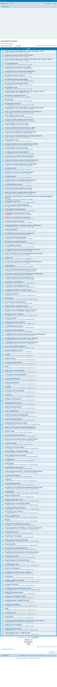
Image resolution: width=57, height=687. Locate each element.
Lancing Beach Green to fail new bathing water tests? (21, 342)
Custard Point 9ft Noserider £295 (15, 237)
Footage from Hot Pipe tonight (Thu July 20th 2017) (21, 164)
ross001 (8, 279)
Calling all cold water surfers (14, 499)
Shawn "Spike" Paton (11, 556)
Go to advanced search (7, 43)
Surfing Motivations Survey (13, 403)
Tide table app (9, 459)
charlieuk (8, 64)
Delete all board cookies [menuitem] (40, 655)
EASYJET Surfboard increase (14, 592)
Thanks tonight (9, 431)
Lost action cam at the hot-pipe (14, 390)
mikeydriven (9, 109)
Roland (8, 577)
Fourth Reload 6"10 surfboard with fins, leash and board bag (23, 107)
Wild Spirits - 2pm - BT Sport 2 (14, 314)
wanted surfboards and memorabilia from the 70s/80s (21, 144)
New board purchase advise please (16, 241)
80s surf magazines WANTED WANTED (17, 205)
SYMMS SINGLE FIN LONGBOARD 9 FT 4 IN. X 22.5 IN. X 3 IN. (24, 91)
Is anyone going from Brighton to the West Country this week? (24, 620)
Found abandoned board (12, 483)
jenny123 (8, 157)
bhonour (8, 185)
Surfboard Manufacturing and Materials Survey (19, 278)
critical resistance (10, 472)
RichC (7, 125)
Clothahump (9, 323)
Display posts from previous (28, 637)
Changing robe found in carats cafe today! (18, 572)
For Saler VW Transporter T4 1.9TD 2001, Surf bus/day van (23, 261)
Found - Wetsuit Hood (12, 411)
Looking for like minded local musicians (17, 524)
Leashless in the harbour (12, 475)
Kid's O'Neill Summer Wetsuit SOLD (16, 83)
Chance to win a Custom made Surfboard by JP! (20, 427)
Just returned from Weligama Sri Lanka (17, 286)
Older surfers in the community (14, 370)
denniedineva (9, 404)
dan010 (8, 129)
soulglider (8, 250)
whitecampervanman (11, 589)
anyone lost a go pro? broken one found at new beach (21, 160)
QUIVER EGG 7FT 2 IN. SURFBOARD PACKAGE (20, 180)
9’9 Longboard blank (11, 63)
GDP (7, 137)
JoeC (7, 444)
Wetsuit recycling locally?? (13, 407)
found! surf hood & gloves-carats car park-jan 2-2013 (21, 439)
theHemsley (9, 283)
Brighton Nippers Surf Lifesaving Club (17, 560)
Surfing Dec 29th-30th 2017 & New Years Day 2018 (20, 132)
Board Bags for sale (11, 87)
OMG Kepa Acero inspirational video (16, 306)
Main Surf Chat (28, 68)
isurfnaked (8, 392)
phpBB (23, 658)
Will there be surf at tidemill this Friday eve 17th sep (21, 310)
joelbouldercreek (10, 315)
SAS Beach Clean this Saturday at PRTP (17, 503)
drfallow (8, 169)
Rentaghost (9, 242)
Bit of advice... (9, 576)
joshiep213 (9, 295)
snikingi (8, 573)
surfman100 (9, 291)
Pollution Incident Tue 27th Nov (14, 580)
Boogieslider (9, 605)
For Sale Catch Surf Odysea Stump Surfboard (19, 233)
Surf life (8, 96)
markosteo (8, 72)
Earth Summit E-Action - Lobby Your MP (17, 632)
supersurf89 (9, 416)
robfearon (8, 359)
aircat (7, 307)
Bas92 (8, 331)
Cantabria (8, 386)
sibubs (8, 585)
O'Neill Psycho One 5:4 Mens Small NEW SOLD (19, 71)
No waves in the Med (11, 584)
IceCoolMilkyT (9, 113)
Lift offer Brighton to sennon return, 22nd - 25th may (21, 338)
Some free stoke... (10, 544)
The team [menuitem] (29, 655)
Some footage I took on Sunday (14, 115)
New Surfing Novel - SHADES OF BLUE (17, 600)
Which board (9, 257)
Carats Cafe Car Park (11, 532)
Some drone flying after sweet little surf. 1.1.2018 (20, 128)
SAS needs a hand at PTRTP (13, 511)
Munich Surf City (10, 358)
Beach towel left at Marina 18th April (16, 548)
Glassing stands (10, 176)
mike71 (8, 327)
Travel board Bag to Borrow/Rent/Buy (16, 415)
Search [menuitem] (55, 7)
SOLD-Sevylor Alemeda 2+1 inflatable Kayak (18, 172)
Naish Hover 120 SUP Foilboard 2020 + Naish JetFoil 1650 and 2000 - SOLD (28, 59)
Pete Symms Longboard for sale (15, 95)
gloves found (9, 298)
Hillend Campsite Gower (12, 495)
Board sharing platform (12, 382)
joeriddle (8, 400)
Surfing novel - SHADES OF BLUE (15, 596)
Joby (7, 234)
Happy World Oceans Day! (13, 628)
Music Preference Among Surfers (15, 302)
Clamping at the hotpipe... (13, 604)
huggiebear (9, 145)
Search (16, 46)
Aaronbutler (9, 339)
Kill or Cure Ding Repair (12, 568)
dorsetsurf (8, 420)
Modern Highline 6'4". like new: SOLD (16, 124)
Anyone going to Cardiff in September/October (19, 156)
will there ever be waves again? (14, 447)
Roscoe (8, 569)
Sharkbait (8, 214)
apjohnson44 (9, 380)
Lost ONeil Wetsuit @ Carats (14, 326)
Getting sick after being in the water (16, 423)
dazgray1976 (9, 210)
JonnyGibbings (10, 545)
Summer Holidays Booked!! (13, 419)
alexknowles (9, 371)
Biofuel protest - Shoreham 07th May (16, 540)
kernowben (9, 428)
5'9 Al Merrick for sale (11, 140)
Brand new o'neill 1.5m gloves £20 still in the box (20, 192)
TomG (7, 263)
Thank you (8, 479)
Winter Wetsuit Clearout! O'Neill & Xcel (17, 213)
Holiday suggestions (11, 229)
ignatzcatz (8, 88)
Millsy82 (8, 259)
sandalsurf (8, 202)
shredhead (9, 271)
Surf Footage (9, 99)
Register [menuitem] (49, 3)
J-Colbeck (8, 525)
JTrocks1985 (9, 226)
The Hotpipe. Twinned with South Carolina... (18, 588)
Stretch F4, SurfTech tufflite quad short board (19, 120)
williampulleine (9, 521)
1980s (7, 608)
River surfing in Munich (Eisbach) (15, 346)
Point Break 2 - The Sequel (13, 536)
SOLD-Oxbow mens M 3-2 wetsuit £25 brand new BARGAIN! (23, 273)
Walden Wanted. (10, 265)
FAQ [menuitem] (11, 3)
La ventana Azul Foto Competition (15, 374)
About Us (8, 354)
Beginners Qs (32, 242)
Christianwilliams (10, 529)
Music (7, 366)
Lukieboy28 (9, 189)
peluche (8, 618)
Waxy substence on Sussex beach (15, 455)
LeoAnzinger (9, 376)
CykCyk (8, 141)
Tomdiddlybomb (10, 105)
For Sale (27, 52)
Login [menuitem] (54, 3)
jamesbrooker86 (10, 121)
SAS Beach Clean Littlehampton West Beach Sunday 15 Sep (23, 487)
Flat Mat (8, 622)
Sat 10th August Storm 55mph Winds (16, 79)
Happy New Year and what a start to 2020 (17, 67)
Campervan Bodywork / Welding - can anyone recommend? (23, 528)
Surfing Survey (9, 491)
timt (7, 52)
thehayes (8, 626)
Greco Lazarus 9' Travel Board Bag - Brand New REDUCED (23, 136)
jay (7, 303)
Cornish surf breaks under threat (15, 507)
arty (7, 476)
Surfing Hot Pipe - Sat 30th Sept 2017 (16, 148)
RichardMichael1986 (11, 424)
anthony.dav (9, 267)
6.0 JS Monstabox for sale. (13, 184)
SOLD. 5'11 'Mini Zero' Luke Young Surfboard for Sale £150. (23, 253)
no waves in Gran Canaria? (13, 362)
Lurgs (7, 68)
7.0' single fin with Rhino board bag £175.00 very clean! (22, 249)
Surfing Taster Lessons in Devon (15, 322)
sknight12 (8, 367)
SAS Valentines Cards (12, 564)
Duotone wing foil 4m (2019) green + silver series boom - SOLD (24, 51)
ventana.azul (9, 363)
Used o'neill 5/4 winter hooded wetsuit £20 (18, 188)
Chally (8, 355)
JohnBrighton (9, 153)
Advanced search (19, 46)
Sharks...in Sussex (11, 318)
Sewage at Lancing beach (13, 399)
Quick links (5, 3)
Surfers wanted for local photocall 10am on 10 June (21, 269)
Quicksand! (8, 394)
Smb (7, 468)
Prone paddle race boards (13, 245)
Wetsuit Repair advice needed (14, 467)
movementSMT (10, 517)
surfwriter (8, 597)
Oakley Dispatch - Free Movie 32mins (16, 451)
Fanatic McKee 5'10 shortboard (14, 209)
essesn (8, 347)
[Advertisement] (29, 23)
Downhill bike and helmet (13, 103)
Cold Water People (10, 443)
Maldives (7, 520)
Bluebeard (8, 230)
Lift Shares (30, 157)
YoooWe (8, 384)
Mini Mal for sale (10, 168)
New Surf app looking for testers (15, 435)
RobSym (8, 173)
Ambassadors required (12, 201)
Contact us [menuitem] (22, 655)
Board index (6, 655)
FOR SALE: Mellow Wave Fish (14, 221)
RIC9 (7, 92)
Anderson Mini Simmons (12, 378)
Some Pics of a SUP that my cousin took (17, 217)
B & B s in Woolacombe (12, 516)
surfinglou (8, 222)
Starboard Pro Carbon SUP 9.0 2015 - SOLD (18, 55)
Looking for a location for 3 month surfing (18, 290)
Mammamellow (10, 480)
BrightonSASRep (10, 456)
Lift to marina (9, 616)
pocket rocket (9, 463)
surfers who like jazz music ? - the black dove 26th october (23, 471)
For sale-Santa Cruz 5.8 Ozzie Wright (16, 152)
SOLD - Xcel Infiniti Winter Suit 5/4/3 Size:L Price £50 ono (22, 111)
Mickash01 (9, 287)
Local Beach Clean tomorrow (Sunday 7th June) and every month (25, 334)
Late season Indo (10, 612)
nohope (8, 497)
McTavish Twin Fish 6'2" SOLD (14, 75)
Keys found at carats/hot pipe (14, 282)
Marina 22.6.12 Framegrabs (13, 624)
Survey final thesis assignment (14, 330)
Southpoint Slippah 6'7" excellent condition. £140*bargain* (23, 225)
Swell (7, 396)
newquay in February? (12, 294)
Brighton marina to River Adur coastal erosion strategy (22, 552)
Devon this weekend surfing (13, 350)
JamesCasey (9, 238)
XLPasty (8, 408)
